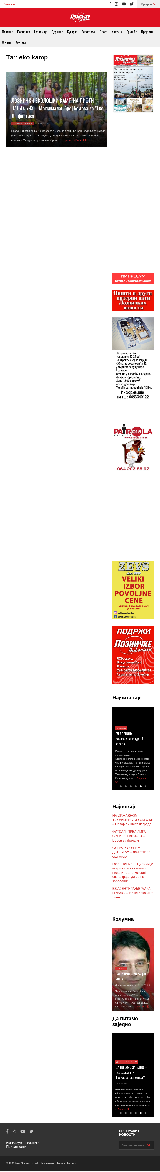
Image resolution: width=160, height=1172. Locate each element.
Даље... (123, 1110)
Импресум (14, 1144)
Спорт (104, 31)
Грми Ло (132, 31)
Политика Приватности (23, 1145)
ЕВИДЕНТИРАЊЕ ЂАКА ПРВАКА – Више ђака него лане (133, 894)
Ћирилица (9, 4)
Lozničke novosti (22, 123)
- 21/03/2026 (143, 986)
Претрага (148, 4)
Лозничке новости (125, 986)
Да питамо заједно (126, 1063)
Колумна (117, 31)
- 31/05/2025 (121, 1084)
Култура (72, 31)
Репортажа (88, 31)
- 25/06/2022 (41, 123)
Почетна (7, 31)
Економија (40, 31)
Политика (23, 31)
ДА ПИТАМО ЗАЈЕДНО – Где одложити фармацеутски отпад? (131, 1073)
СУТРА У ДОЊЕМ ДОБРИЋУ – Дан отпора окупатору (131, 853)
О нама (6, 42)
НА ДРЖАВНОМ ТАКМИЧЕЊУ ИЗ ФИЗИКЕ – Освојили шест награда (133, 821)
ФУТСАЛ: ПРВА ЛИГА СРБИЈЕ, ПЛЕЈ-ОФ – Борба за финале (129, 837)
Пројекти (147, 31)
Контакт (20, 42)
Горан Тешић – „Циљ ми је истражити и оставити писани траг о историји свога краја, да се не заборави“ (132, 873)
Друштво (57, 31)
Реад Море (142, 1007)
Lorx (73, 1164)
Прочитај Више (75, 140)
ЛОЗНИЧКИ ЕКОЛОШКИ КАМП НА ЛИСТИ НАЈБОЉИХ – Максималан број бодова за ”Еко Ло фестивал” (57, 108)
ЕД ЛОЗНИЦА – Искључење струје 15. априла (129, 739)
